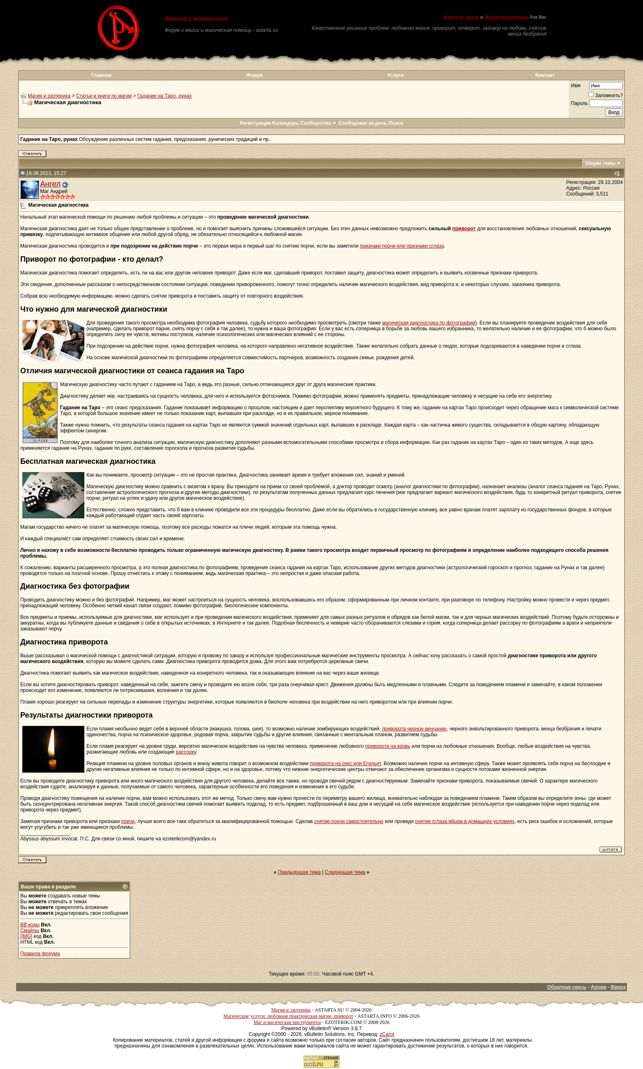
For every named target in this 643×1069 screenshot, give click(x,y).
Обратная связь (566, 987)
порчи (128, 821)
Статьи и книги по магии (103, 96)
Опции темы (600, 163)
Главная (101, 75)
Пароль (579, 103)
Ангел (50, 183)
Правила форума (40, 954)
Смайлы (29, 930)
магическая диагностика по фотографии (428, 323)
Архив (598, 987)
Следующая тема (345, 872)
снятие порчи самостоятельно (349, 821)
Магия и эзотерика (49, 96)
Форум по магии (461, 17)
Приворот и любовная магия (196, 18)
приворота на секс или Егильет (345, 763)
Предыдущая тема (299, 872)
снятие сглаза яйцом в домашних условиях (465, 821)
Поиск (395, 123)
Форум (254, 75)
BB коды (30, 925)
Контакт (545, 75)
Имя (575, 85)
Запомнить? (605, 95)
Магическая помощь (506, 17)
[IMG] (26, 936)
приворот (464, 228)
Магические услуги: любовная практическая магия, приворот (288, 1016)
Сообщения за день (362, 123)
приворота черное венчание (414, 729)
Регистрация (255, 123)
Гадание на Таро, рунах (164, 96)
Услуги (395, 75)
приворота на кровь (387, 746)
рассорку (186, 752)
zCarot (387, 1034)
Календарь (285, 123)
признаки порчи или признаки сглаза (402, 246)
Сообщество (318, 123)
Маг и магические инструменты (287, 1022)
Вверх (618, 987)
